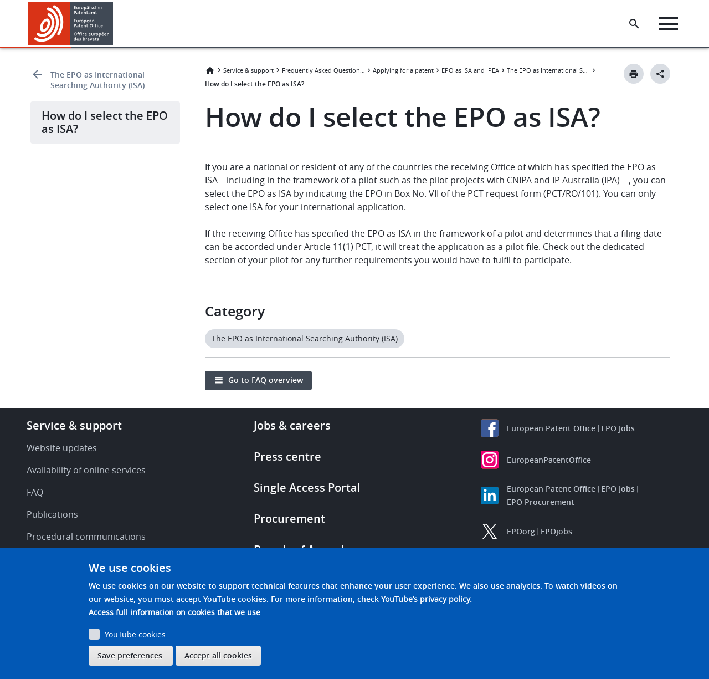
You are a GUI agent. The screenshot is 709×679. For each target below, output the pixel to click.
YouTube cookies (135, 634)
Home (210, 70)
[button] (115, 24)
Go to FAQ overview (265, 380)
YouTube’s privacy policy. (426, 599)
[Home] (71, 23)
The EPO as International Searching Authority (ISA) (97, 79)
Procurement (289, 518)
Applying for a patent (403, 70)
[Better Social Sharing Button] (660, 74)
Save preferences (129, 655)
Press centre (287, 456)
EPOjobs (556, 531)
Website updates (62, 448)
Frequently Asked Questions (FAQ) (323, 70)
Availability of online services (86, 470)
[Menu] (668, 23)
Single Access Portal (307, 487)
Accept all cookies (218, 655)
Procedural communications (86, 536)
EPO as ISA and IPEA (470, 70)
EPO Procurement (540, 502)
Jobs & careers (292, 425)
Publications (52, 514)
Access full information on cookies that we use (174, 612)
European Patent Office (551, 428)
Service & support (248, 70)
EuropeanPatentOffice (549, 460)
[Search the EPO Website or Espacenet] (634, 24)
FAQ (35, 492)
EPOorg (521, 531)
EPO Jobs (618, 428)
